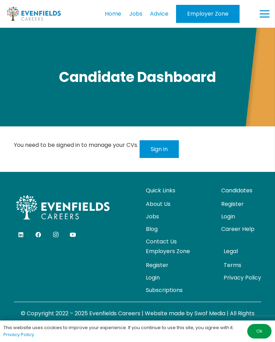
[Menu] (264, 14)
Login (228, 216)
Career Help (238, 229)
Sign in (159, 149)
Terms (232, 265)
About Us (158, 204)
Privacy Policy (242, 278)
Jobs (152, 216)
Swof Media (209, 313)
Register (232, 204)
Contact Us (161, 241)
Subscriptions (164, 290)
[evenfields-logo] (34, 13)
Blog (152, 229)
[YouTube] (73, 235)
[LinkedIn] (21, 235)
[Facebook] (38, 235)
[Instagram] (55, 235)
